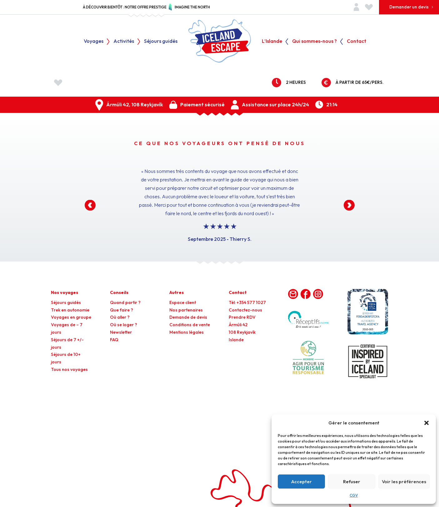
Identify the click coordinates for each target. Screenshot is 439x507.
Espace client (182, 302)
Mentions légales (186, 332)
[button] (426, 423)
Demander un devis (409, 7)
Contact (356, 41)
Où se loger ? (123, 324)
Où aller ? (120, 317)
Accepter (301, 481)
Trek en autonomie (70, 310)
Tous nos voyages (69, 369)
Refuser (351, 481)
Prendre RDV (242, 317)
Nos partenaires (186, 310)
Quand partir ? (125, 302)
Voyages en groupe (71, 317)
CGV (354, 495)
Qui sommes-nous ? (314, 41)
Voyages (93, 41)
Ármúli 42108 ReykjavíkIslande (242, 332)
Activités (123, 41)
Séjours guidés (160, 41)
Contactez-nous (245, 310)
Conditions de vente (189, 324)
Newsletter (121, 332)
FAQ (114, 339)
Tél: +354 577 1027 (247, 302)
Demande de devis (188, 317)
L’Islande (272, 41)
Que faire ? (121, 310)
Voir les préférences (404, 481)
